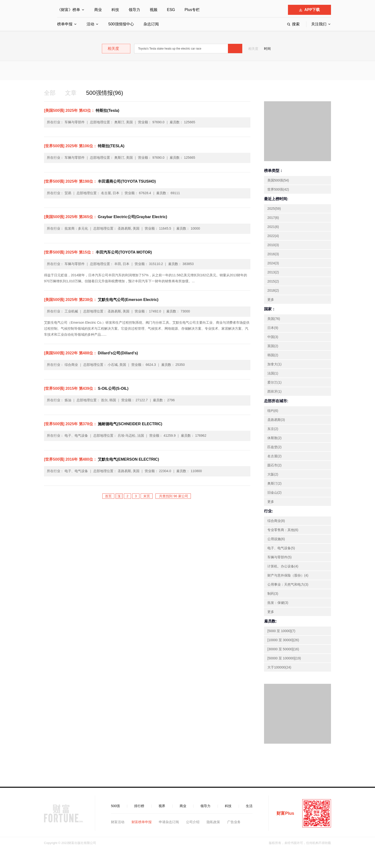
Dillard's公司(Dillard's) (91, 353)
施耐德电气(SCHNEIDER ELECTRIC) (103, 424)
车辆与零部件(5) (279, 557)
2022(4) (273, 236)
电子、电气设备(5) (281, 548)
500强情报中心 (121, 24)
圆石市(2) (274, 465)
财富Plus (285, 813)
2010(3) (273, 245)
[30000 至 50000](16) (283, 649)
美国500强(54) (278, 180)
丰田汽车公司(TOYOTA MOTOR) (98, 252)
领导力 (134, 10)
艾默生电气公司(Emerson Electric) (101, 300)
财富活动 (117, 822)
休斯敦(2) (274, 438)
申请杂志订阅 (169, 822)
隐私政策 (213, 822)
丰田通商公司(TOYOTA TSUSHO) (100, 181)
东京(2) (272, 429)
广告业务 (234, 822)
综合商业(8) (276, 521)
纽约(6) (272, 411)
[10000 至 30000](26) (283, 640)
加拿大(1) (274, 364)
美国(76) (273, 319)
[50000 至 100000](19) (284, 658)
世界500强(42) (278, 189)
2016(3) (273, 254)
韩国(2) (272, 355)
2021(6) (273, 227)
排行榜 (139, 806)
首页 (108, 496)
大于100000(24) (279, 667)
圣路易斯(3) (276, 420)
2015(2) (273, 281)
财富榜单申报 (142, 822)
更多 (270, 299)
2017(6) (273, 218)
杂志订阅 (151, 24)
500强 (115, 806)
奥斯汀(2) (274, 483)
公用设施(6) (276, 539)
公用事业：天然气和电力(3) (287, 584)
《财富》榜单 (68, 10)
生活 (249, 806)
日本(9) (272, 328)
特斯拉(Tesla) (81, 110)
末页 (146, 496)
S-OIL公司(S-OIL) (86, 388)
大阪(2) (272, 474)
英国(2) (272, 346)
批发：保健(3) (277, 603)
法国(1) (272, 373)
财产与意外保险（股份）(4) (287, 575)
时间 (267, 49)
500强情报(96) (104, 93)
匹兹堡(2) (274, 447)
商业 (98, 10)
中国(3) (272, 337)
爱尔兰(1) (274, 382)
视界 (162, 806)
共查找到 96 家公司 (173, 496)
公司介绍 (192, 822)
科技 (115, 10)
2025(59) (274, 208)
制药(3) (272, 593)
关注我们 (318, 24)
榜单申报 (64, 24)
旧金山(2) (274, 492)
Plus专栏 (192, 10)
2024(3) (273, 263)
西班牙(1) (274, 391)
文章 (71, 93)
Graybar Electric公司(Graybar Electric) (105, 217)
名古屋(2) (274, 456)
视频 (153, 10)
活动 (90, 24)
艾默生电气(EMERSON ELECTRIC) (101, 459)
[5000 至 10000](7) (281, 631)
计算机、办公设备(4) (282, 566)
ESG (171, 10)
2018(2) (273, 290)
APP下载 (309, 10)
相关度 (253, 49)
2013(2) (273, 272)
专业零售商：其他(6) (282, 530)
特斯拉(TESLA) (84, 146)
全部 (49, 93)
